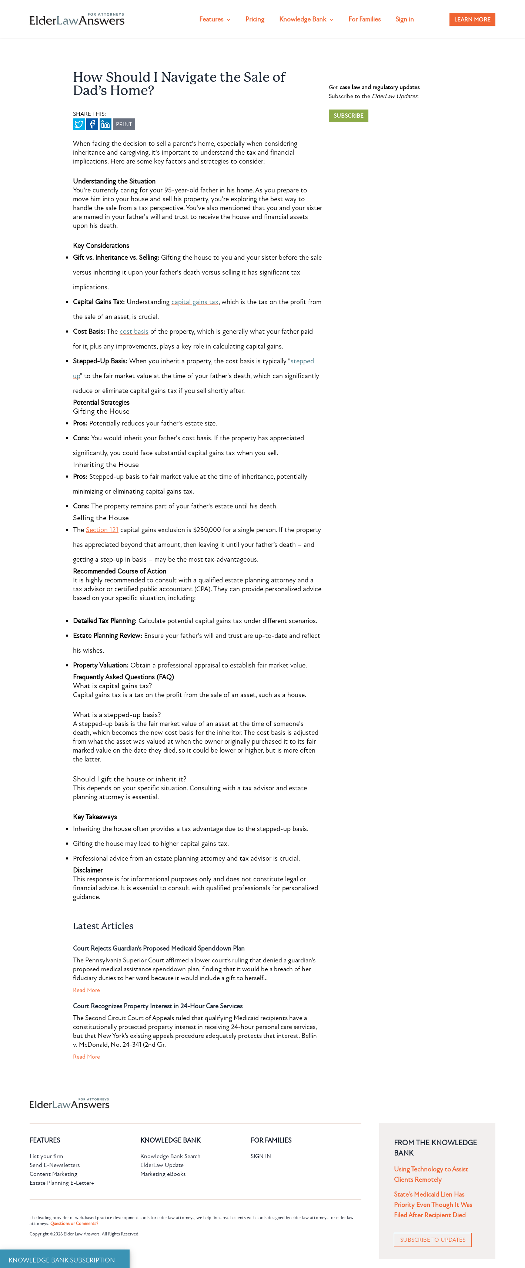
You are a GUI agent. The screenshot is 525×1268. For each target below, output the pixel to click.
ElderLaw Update (162, 1165)
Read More (86, 990)
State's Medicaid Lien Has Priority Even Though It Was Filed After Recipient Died (433, 1205)
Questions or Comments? (74, 1223)
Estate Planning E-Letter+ (62, 1183)
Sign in (404, 19)
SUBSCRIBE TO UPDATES (432, 1240)
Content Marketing (53, 1174)
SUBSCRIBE (349, 116)
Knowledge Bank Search (170, 1156)
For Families (364, 19)
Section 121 (102, 530)
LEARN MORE (472, 19)
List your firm (46, 1156)
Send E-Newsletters (55, 1165)
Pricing (254, 19)
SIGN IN (261, 1156)
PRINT (124, 124)
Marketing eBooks (163, 1174)
